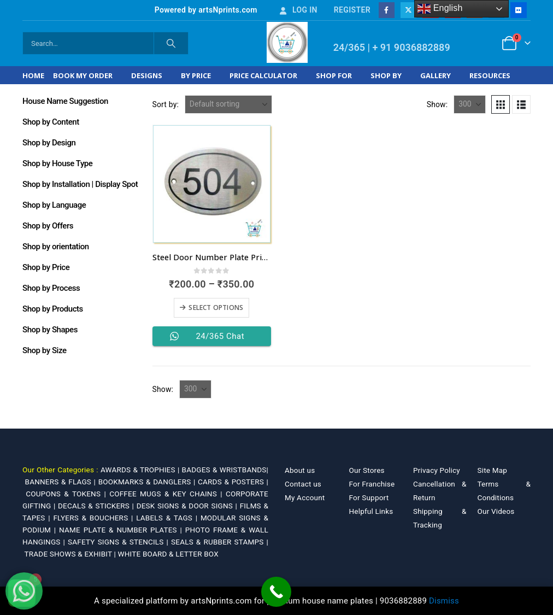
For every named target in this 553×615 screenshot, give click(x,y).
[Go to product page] (211, 184)
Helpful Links (371, 511)
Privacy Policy (436, 470)
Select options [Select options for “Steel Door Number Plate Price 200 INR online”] (216, 307)
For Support (369, 497)
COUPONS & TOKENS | (67, 493)
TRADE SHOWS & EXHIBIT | (71, 553)
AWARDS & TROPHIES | (140, 469)
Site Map (493, 470)
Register (352, 9)
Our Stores (367, 470)
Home (33, 75)
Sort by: (165, 104)
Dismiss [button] (444, 601)
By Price (196, 75)
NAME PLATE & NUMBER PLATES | (122, 529)
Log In (297, 9)
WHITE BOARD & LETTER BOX (168, 553)
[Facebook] (387, 10)
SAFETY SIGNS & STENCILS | (119, 541)
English (440, 8)
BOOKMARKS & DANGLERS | (148, 481)
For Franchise (372, 483)
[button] (500, 104)
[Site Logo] (287, 42)
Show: (437, 104)
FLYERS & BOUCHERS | (94, 517)
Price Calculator (263, 75)
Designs (146, 75)
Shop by (386, 75)
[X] (408, 10)
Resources (489, 75)
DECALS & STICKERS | (97, 505)
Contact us (303, 483)
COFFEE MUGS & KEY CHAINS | (167, 493)
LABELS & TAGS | (168, 517)
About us (300, 470)
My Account (305, 497)
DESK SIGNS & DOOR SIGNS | (188, 505)
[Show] (470, 104)
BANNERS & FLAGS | (61, 481)
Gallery (435, 75)
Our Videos (496, 511)
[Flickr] (518, 10)
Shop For (334, 75)
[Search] (171, 43)
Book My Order (83, 75)
